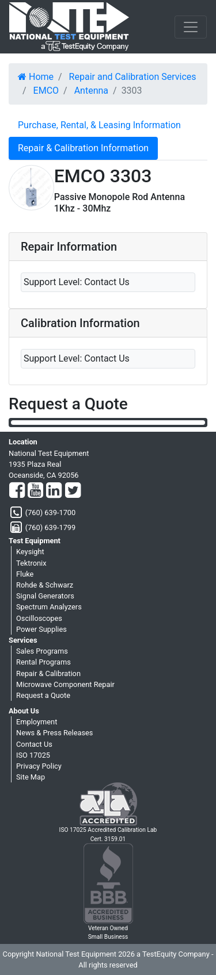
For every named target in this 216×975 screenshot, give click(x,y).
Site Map (30, 777)
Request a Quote (43, 695)
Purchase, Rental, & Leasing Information (99, 125)
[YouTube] (35, 491)
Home (36, 76)
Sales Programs (42, 651)
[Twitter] (73, 491)
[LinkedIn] (54, 491)
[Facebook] (17, 491)
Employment (36, 721)
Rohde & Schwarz (44, 585)
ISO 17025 (33, 755)
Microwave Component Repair (65, 684)
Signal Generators (45, 596)
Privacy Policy (39, 766)
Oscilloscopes (39, 618)
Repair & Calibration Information (83, 148)
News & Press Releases (54, 732)
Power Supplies (41, 629)
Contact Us (34, 744)
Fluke (24, 574)
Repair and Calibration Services (132, 76)
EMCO (46, 90)
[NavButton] (191, 27)
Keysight (30, 551)
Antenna (91, 90)
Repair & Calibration (48, 673)
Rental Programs (43, 662)
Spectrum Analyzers (49, 606)
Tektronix (31, 563)
